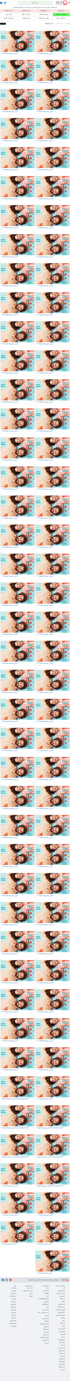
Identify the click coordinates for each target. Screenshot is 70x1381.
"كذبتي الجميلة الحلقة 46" (10, 605)
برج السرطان (13, 1296)
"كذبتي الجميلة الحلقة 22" (10, 954)
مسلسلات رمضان (61, 14)
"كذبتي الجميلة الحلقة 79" (10, 112)
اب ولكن (62, 1356)
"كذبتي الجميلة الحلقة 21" (45, 983)
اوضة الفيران (45, 1304)
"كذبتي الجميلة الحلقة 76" (45, 170)
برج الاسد (13, 1299)
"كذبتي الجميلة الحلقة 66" (10, 315)
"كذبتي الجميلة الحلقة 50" (10, 547)
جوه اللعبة (46, 1329)
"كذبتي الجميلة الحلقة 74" (45, 199)
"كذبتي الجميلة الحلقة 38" (10, 721)
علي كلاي (62, 1323)
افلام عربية (9, 14)
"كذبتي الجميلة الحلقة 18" (10, 1012)
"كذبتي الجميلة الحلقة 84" (45, 54)
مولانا (63, 1301)
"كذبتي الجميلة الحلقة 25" (45, 925)
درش (63, 1321)
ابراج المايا (13, 1326)
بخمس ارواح (61, 1304)
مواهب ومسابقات (43, 18)
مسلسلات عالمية (9, 18)
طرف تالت (46, 1291)
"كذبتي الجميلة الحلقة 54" (10, 489)
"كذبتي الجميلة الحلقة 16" (10, 1041)
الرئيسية (67, 23)
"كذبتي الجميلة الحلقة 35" (45, 779)
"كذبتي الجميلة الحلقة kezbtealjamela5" (50, 1128)
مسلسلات (59, 23)
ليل (64, 1288)
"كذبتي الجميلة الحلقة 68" (10, 286)
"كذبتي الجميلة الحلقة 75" (10, 170)
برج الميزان (13, 1304)
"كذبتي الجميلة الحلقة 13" (45, 1099)
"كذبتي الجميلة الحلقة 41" (45, 692)
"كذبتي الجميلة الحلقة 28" (10, 867)
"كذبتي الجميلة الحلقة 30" (10, 838)
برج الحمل (13, 1288)
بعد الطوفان (45, 1340)
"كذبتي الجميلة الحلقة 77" (10, 141)
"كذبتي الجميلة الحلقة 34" (10, 779)
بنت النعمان (62, 1367)
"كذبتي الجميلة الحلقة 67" (45, 315)
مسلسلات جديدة (60, 1286)
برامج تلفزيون (26, 18)
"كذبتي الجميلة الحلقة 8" (9, 1244)
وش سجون (45, 1318)
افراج (63, 1326)
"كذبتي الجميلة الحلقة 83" (10, 54)
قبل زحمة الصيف (44, 1324)
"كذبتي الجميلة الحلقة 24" (10, 925)
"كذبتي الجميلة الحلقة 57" (45, 460)
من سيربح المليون (28, 1291)
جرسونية (46, 1332)
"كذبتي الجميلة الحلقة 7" (44, 1273)
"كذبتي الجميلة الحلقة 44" (10, 634)
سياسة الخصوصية (26, 7)
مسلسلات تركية (26, 14)
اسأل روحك (62, 1331)
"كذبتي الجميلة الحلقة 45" (45, 634)
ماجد (47, 1296)
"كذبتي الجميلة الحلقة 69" (10, 257)
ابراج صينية (13, 1321)
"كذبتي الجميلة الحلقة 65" (45, 344)
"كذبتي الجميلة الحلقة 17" (45, 1041)
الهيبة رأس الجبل (60, 1310)
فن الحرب (62, 1370)
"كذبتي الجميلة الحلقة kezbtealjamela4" (15, 1128)
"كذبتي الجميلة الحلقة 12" (10, 1186)
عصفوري (46, 1301)
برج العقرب (13, 1307)
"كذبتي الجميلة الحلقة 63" (45, 373)
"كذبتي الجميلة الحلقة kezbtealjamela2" (15, 1157)
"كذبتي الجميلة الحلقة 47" (45, 605)
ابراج (15, 1286)
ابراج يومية (61, 11)
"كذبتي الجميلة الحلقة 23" (45, 954)
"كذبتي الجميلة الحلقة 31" (45, 838)
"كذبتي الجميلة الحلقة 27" (45, 286)
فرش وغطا (46, 1335)
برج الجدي (13, 1312)
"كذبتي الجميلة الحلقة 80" (45, 112)
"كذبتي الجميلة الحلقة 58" (10, 431)
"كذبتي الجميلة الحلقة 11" (45, 1215)
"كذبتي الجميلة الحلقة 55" (45, 489)
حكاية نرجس (61, 1364)
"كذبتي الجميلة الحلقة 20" (10, 983)
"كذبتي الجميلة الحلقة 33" (45, 809)
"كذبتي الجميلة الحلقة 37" (45, 750)
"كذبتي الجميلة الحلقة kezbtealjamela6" (15, 1099)
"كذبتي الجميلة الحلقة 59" (45, 431)
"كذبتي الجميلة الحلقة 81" (10, 83)
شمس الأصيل (61, 1307)
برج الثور (14, 1291)
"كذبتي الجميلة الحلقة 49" (45, 576)
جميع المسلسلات (44, 14)
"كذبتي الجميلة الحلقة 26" (10, 896)
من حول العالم (26, 11)
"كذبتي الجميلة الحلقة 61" (45, 402)
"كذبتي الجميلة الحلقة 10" (10, 1215)
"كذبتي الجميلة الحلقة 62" (10, 373)
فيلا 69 (47, 1321)
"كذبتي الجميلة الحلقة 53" (45, 518)
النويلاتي (62, 1334)
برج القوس (13, 1310)
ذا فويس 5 (62, 1296)
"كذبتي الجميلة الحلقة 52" (10, 518)
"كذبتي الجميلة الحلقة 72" (45, 228)
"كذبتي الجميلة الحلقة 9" (44, 1244)
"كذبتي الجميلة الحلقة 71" (10, 228)
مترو (47, 1307)
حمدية (63, 1337)
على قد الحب (61, 1348)
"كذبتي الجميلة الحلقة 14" (10, 1070)
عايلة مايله (62, 1342)
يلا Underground (44, 1299)
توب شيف (30, 1288)
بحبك (47, 1288)
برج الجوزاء (13, 1293)
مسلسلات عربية (61, 18)
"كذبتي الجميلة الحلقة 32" (10, 809)
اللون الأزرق (62, 1351)
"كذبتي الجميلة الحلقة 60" (10, 402)
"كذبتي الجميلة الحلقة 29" (45, 867)
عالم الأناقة (44, 11)
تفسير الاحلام (12, 1323)
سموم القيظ (61, 1340)
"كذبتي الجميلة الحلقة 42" (10, 663)
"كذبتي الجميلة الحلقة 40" (10, 692)
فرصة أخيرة (62, 1361)
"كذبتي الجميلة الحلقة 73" (10, 199)
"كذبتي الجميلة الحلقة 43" (45, 663)
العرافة (31, 1296)
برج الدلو (14, 1315)
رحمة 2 (63, 1318)
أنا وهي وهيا (61, 1329)
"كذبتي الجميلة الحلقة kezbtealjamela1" (50, 1186)
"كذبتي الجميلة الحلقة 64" (10, 344)
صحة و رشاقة (9, 11)
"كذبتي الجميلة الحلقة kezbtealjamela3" (50, 1157)
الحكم (31, 1293)
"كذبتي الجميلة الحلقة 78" (45, 141)
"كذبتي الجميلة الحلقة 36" (10, 750)
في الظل (62, 1299)
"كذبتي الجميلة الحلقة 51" (45, 547)
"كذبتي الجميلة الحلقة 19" (45, 1012)
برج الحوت (13, 1318)
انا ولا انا (63, 1345)
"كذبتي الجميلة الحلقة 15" (45, 1070)
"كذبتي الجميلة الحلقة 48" (10, 576)
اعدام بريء (46, 1326)
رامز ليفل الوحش (60, 1315)
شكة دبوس (45, 1310)
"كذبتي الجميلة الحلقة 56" (10, 460)
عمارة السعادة (61, 1312)
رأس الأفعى (62, 1359)
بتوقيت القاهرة (45, 1337)
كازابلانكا (46, 1293)
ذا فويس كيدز (61, 1291)
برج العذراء (13, 1301)
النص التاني (62, 1353)
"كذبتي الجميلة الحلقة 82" (45, 83)
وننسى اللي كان (60, 1293)
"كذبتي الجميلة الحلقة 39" (45, 721)
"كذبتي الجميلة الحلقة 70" (45, 257)
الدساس (46, 1343)
